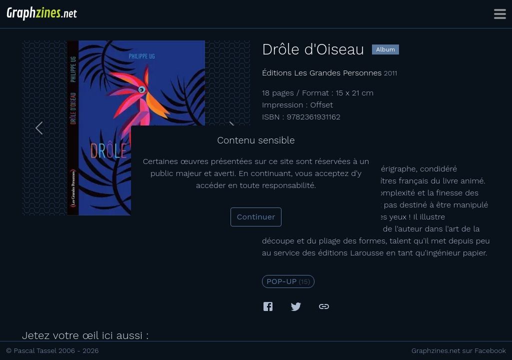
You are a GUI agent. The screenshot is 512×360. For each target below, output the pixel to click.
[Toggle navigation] (500, 14)
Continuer (256, 217)
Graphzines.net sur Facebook (459, 350)
